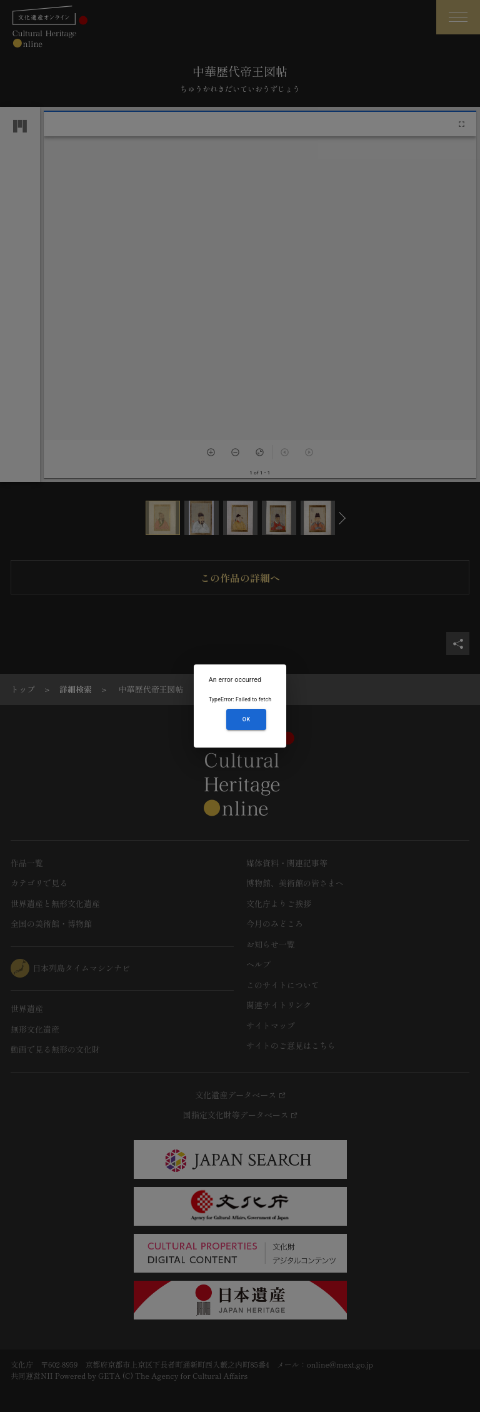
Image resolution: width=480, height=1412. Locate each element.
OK (246, 719)
